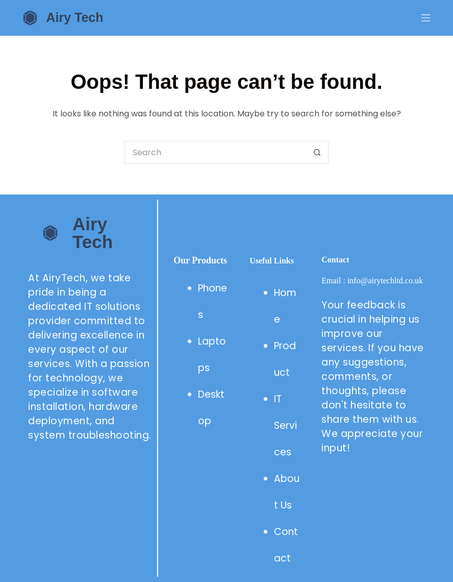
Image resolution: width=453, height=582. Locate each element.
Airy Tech (74, 17)
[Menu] (426, 17)
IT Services (285, 425)
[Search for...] (215, 152)
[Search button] (317, 152)
